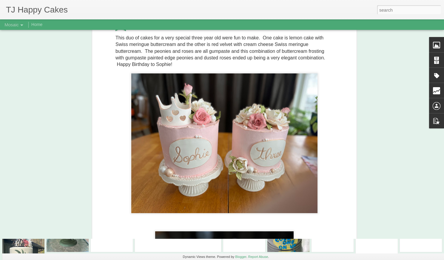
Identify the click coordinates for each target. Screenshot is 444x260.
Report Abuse (258, 257)
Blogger (240, 257)
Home (36, 24)
